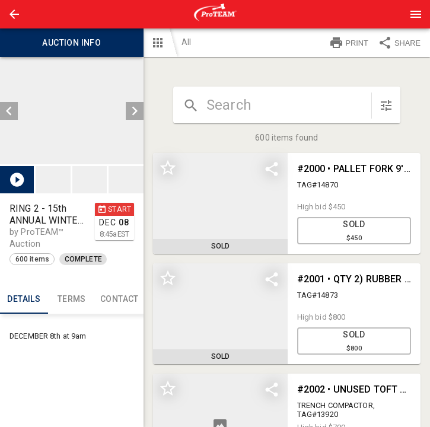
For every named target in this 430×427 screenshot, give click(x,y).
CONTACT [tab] (119, 299)
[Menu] (416, 14)
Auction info (72, 42)
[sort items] (386, 106)
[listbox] (72, 110)
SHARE (399, 43)
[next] (135, 111)
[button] (14, 14)
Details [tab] (24, 299)
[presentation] (215, 14)
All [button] (186, 42)
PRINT (348, 43)
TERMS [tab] (72, 299)
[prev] (9, 111)
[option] (72, 110)
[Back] (14, 14)
